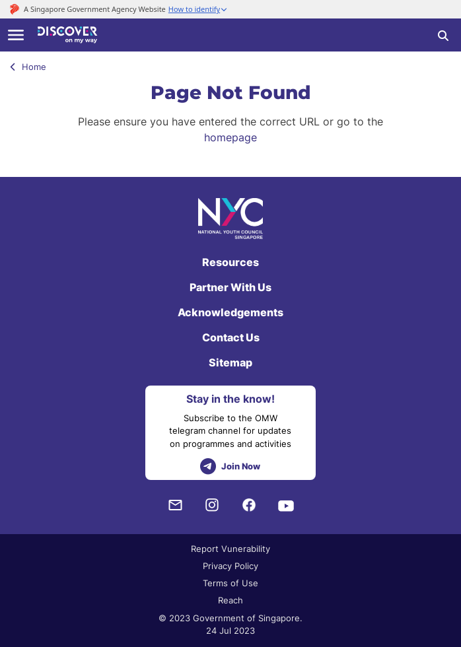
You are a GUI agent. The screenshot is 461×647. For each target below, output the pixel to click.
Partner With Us (230, 287)
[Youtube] (286, 505)
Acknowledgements (230, 312)
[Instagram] (212, 505)
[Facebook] (249, 505)
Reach (230, 600)
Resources (230, 262)
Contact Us (231, 337)
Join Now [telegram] (230, 466)
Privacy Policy (230, 566)
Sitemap (230, 362)
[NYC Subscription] (175, 505)
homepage (230, 137)
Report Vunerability (230, 548)
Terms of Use (230, 583)
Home (28, 66)
